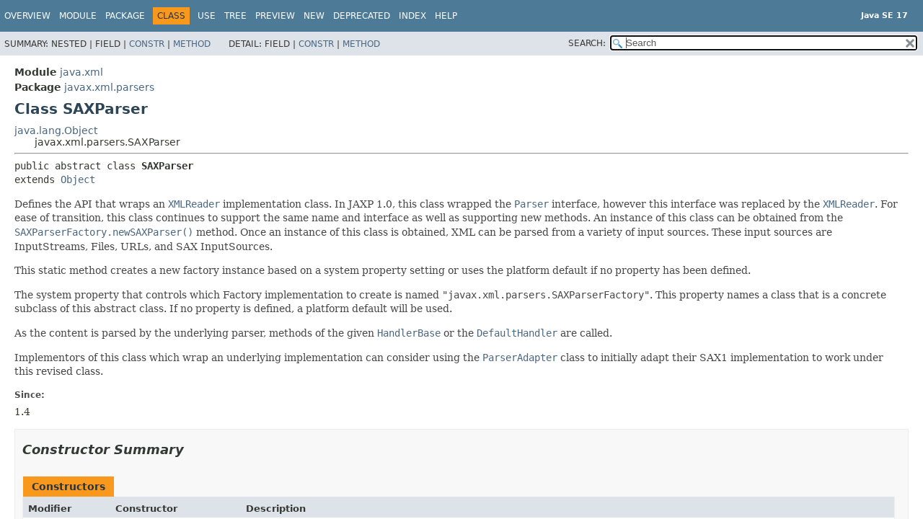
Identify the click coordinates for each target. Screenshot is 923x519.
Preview (275, 16)
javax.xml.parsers (109, 87)
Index (412, 16)
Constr (146, 44)
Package (125, 16)
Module (78, 16)
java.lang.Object (55, 130)
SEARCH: (587, 43)
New (314, 16)
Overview (27, 16)
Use (207, 16)
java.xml (81, 72)
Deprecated (361, 16)
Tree (235, 16)
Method (192, 44)
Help (446, 16)
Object (78, 179)
